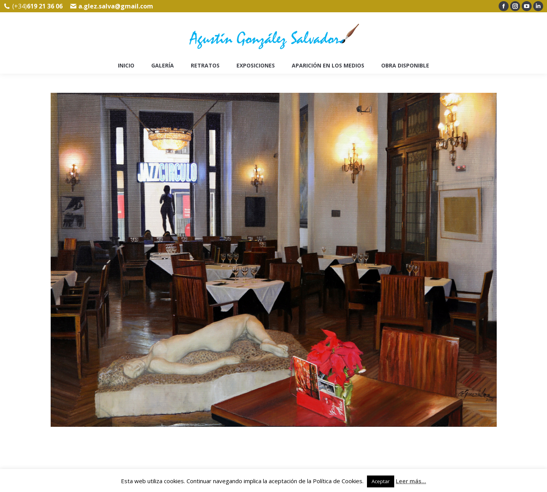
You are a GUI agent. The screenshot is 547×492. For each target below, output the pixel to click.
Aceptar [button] (381, 481)
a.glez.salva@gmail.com (115, 6)
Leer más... (411, 481)
